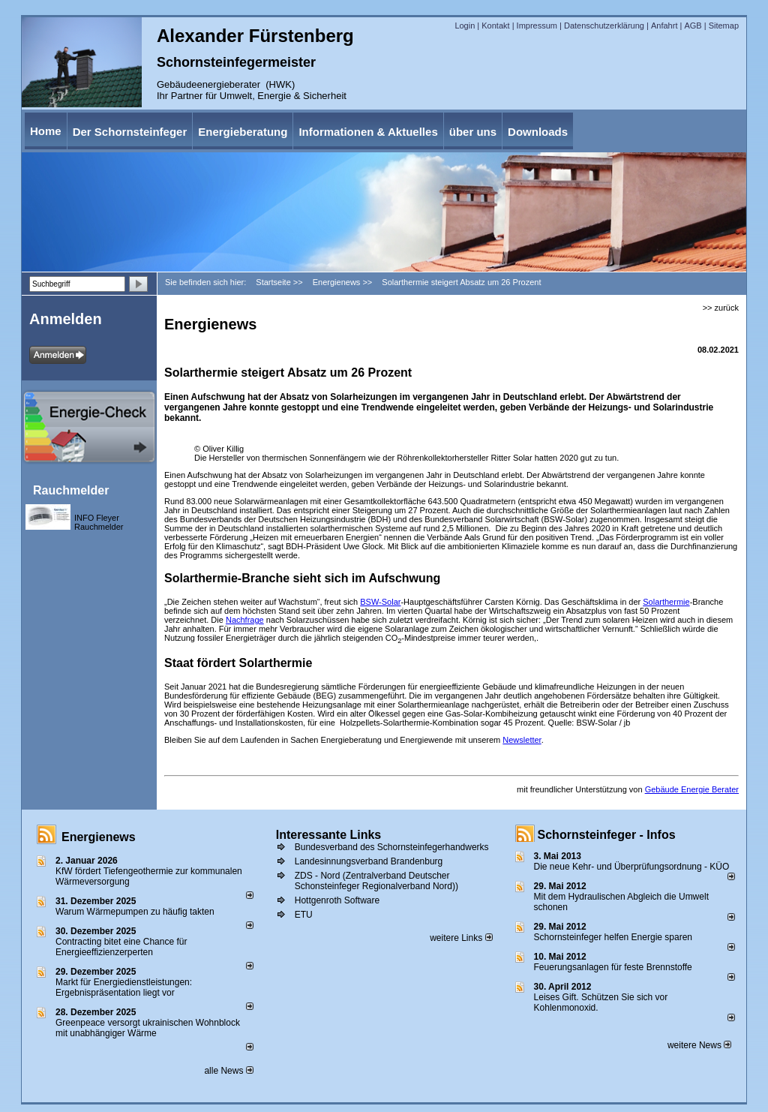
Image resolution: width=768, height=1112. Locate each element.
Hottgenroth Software (337, 900)
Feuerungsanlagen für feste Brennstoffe (613, 967)
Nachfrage (245, 619)
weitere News (699, 1045)
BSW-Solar (380, 601)
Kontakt (495, 25)
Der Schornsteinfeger (130, 131)
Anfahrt (664, 25)
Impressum (537, 25)
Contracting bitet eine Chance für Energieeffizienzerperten (121, 946)
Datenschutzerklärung (604, 25)
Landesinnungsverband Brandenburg (369, 861)
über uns (472, 131)
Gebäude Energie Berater (692, 789)
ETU (304, 914)
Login (464, 25)
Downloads (538, 131)
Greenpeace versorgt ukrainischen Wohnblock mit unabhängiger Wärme (148, 1027)
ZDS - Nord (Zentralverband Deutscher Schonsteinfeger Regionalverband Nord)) (376, 880)
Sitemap (724, 25)
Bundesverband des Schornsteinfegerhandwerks (392, 847)
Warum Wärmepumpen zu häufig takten (135, 911)
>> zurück (721, 307)
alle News (228, 1070)
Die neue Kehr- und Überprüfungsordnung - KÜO (632, 866)
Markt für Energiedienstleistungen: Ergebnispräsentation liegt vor (124, 987)
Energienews (99, 837)
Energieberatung (242, 131)
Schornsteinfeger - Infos (607, 834)
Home (46, 131)
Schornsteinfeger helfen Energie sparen (613, 937)
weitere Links (461, 938)
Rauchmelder (71, 490)
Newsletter (521, 739)
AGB (692, 25)
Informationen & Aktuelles (367, 131)
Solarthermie (666, 601)
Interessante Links (329, 834)
